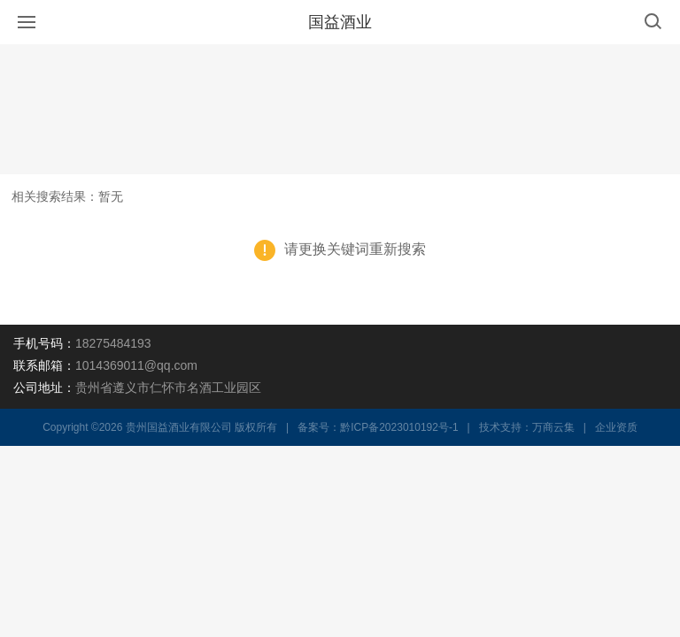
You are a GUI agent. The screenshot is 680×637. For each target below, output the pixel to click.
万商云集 (553, 427)
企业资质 (616, 427)
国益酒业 (340, 22)
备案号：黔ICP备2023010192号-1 (378, 427)
